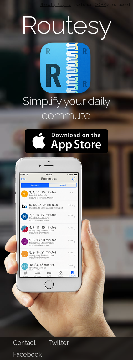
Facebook (27, 354)
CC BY (100, 4)
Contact (24, 343)
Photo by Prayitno (55, 4)
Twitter (58, 343)
